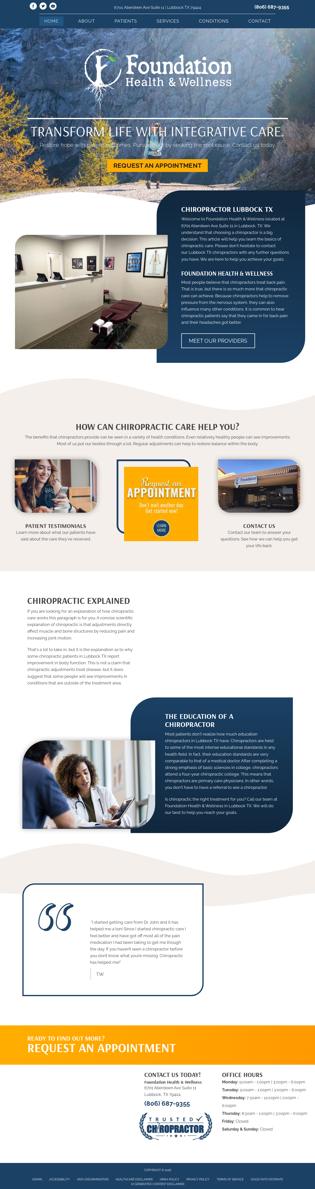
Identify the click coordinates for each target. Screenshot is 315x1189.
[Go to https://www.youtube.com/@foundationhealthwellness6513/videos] (53, 6)
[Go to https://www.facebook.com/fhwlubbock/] (33, 6)
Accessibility (59, 1179)
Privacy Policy (198, 1179)
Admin (37, 1179)
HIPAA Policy (169, 1179)
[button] (157, 165)
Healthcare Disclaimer (134, 1179)
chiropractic (67, 624)
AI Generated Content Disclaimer (157, 1184)
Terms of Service (230, 1179)
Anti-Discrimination (92, 1179)
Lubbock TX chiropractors (213, 252)
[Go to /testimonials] (56, 534)
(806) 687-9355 (272, 7)
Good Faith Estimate (267, 1179)
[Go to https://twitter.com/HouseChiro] (43, 6)
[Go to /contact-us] (259, 537)
